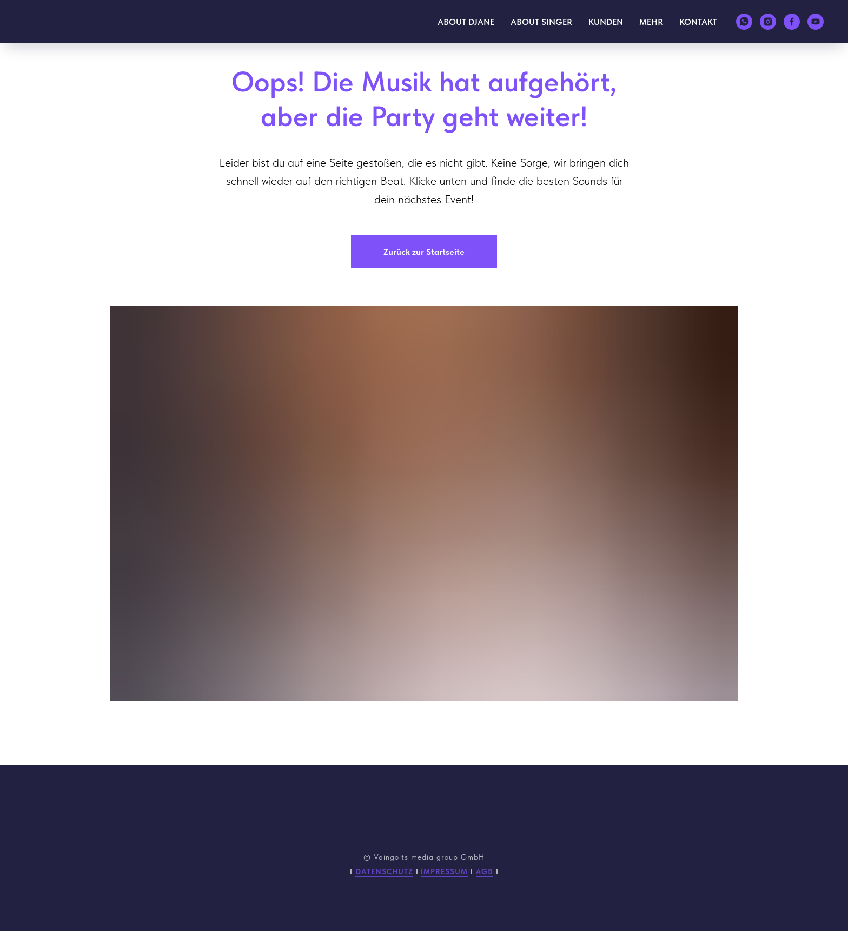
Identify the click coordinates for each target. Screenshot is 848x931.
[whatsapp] (744, 22)
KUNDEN (605, 22)
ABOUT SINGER (541, 22)
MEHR (651, 22)
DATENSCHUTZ (384, 871)
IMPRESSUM (444, 871)
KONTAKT (698, 22)
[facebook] (792, 22)
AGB (484, 871)
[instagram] (768, 22)
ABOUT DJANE (466, 22)
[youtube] (815, 22)
